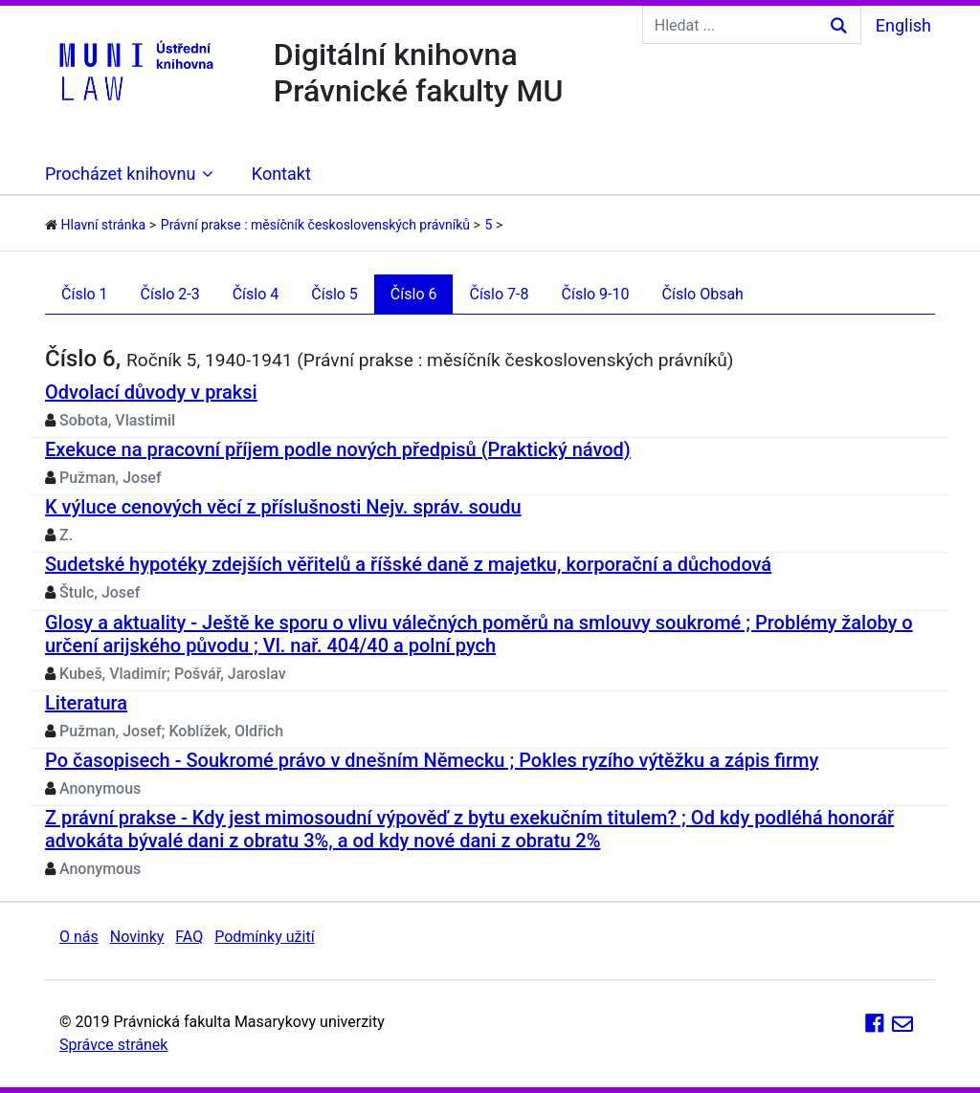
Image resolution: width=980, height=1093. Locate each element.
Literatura (86, 702)
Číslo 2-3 (170, 294)
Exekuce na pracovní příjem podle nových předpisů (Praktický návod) (338, 449)
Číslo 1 (84, 294)
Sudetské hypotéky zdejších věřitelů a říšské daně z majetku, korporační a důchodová (408, 564)
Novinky (137, 937)
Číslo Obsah (703, 294)
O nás (79, 937)
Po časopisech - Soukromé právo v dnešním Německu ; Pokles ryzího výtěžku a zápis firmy (431, 760)
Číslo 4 (256, 294)
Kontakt (281, 174)
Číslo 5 (334, 294)
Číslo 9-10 (596, 294)
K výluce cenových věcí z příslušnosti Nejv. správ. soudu (283, 506)
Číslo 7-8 (498, 294)
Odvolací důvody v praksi (151, 392)
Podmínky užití (264, 937)
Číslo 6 (413, 294)
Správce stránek (113, 1045)
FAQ (189, 937)
